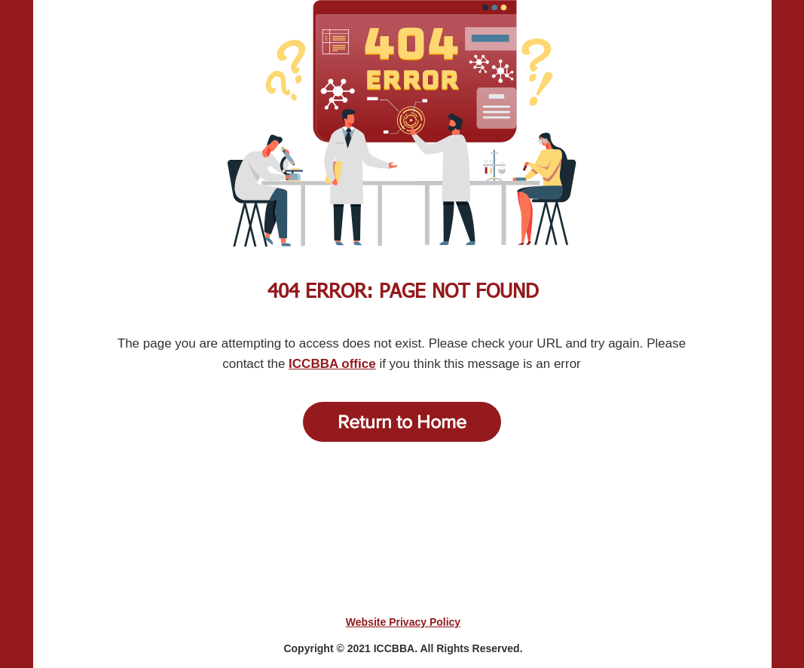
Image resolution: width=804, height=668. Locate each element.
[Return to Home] (402, 422)
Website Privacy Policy (403, 622)
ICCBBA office (332, 364)
